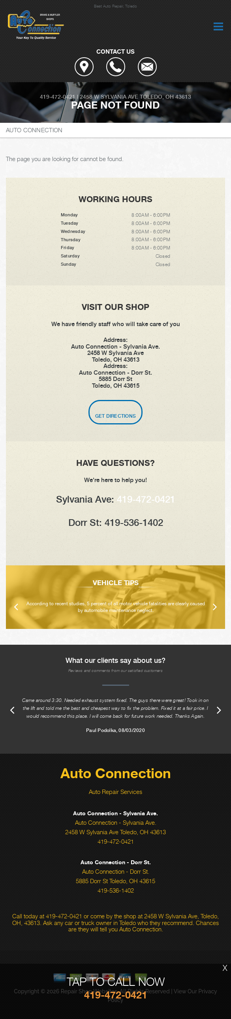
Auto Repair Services (115, 791)
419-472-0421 (57, 97)
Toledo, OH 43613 (165, 97)
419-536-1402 (116, 890)
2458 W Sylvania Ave (109, 97)
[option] (115, 597)
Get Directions (115, 416)
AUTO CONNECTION (34, 129)
